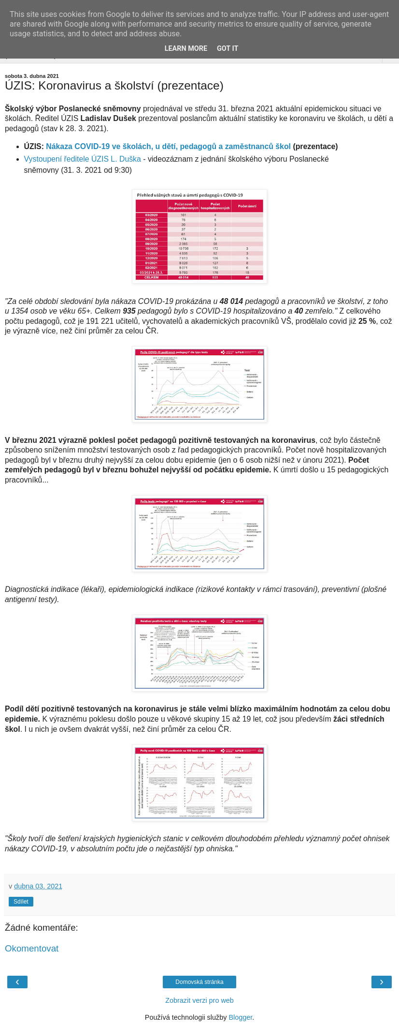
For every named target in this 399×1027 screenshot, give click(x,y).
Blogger (240, 1017)
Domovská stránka (199, 982)
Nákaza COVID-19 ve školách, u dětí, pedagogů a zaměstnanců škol (168, 146)
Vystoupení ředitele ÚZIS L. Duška (82, 159)
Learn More (186, 49)
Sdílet (21, 901)
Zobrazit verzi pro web (199, 1000)
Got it (227, 49)
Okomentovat (31, 948)
